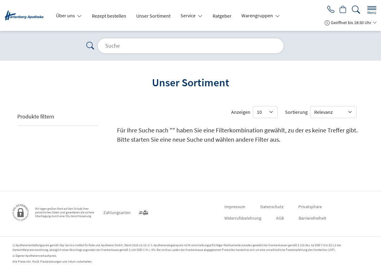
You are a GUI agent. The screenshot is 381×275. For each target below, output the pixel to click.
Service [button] (188, 15)
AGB (280, 218)
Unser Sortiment (153, 16)
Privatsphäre (310, 206)
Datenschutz (272, 206)
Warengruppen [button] (257, 15)
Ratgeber (222, 16)
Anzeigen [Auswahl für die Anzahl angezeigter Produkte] (240, 112)
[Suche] (355, 9)
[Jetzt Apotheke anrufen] (329, 10)
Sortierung (296, 112)
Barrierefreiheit (312, 218)
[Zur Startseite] (27, 15)
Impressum (234, 206)
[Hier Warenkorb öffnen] (342, 10)
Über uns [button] (66, 15)
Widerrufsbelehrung (242, 218)
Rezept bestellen (109, 16)
